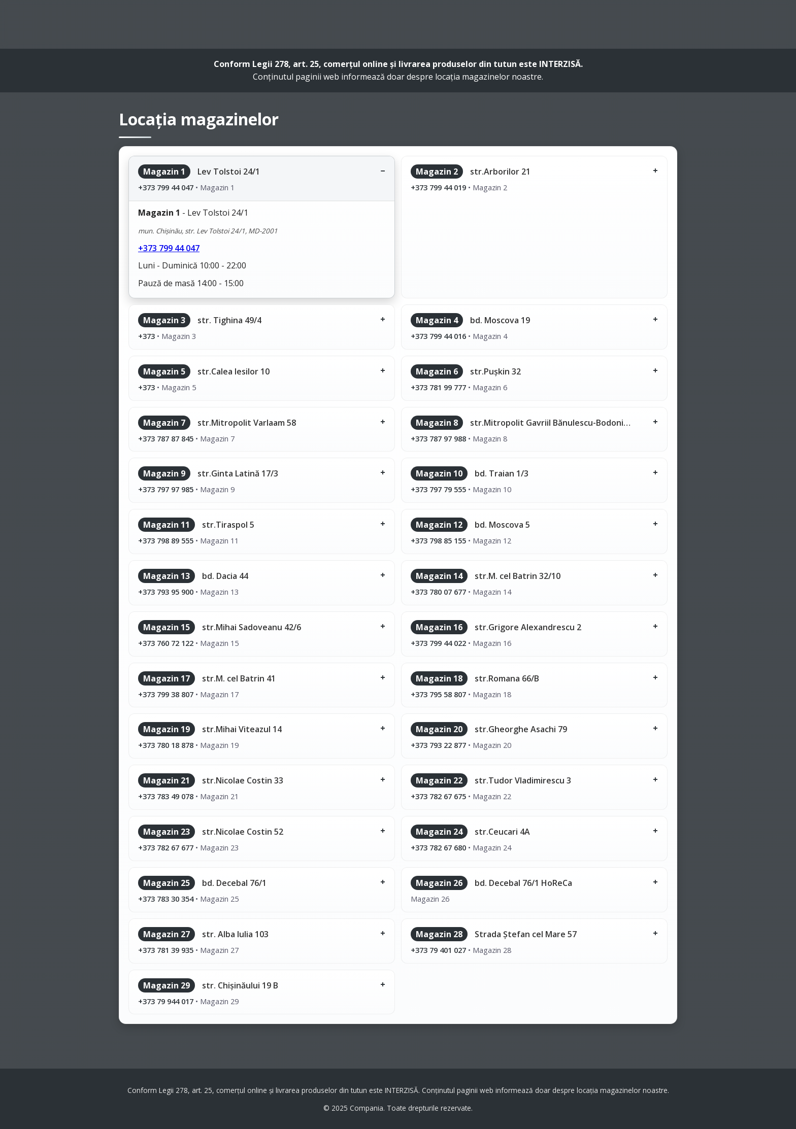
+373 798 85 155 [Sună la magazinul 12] (438, 540)
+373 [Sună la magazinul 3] (146, 336)
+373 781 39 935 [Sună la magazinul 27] (165, 950)
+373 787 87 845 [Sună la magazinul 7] (165, 438)
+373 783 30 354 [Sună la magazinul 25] (165, 899)
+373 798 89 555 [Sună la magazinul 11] (165, 540)
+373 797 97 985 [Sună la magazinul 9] (165, 489)
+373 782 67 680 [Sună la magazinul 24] (438, 847)
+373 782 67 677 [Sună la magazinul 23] (165, 847)
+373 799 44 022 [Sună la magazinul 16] (438, 643)
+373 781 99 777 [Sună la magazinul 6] (438, 387)
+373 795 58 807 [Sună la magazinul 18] (438, 694)
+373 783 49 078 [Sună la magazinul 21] (165, 796)
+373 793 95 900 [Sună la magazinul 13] (165, 592)
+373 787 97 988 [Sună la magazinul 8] (438, 438)
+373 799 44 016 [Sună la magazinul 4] (438, 336)
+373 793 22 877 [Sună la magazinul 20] (438, 745)
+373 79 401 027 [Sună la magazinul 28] (438, 950)
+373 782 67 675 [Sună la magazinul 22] (438, 796)
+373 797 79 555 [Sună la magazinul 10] (438, 489)
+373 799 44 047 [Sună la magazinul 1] (165, 187)
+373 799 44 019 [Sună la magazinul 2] (438, 187)
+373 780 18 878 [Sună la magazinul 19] (165, 745)
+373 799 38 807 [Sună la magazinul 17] (165, 694)
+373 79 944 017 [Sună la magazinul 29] (165, 1001)
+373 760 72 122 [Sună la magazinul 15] (165, 643)
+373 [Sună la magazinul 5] (146, 387)
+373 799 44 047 (169, 248)
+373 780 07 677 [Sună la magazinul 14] (438, 592)
